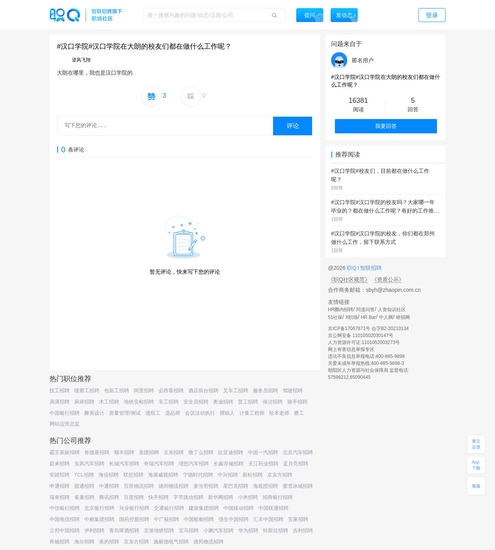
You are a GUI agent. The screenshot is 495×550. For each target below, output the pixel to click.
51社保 (335, 317)
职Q (352, 268)
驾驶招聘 (293, 390)
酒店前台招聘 (203, 390)
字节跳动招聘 (188, 497)
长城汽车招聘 (124, 464)
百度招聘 (134, 497)
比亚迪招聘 (230, 452)
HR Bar (368, 317)
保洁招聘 (273, 402)
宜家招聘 (298, 519)
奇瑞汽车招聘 (159, 464)
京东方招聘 (279, 475)
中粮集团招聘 (99, 519)
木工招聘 (109, 402)
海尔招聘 (84, 542)
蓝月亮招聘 (295, 464)
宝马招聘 (189, 530)
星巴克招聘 (235, 486)
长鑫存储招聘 (228, 464)
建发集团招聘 (204, 508)
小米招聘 (248, 497)
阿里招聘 (144, 390)
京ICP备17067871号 (349, 328)
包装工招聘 (116, 390)
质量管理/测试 (125, 413)
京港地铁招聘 (159, 530)
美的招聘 (109, 542)
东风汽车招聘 (89, 464)
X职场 (351, 317)
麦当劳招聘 (205, 486)
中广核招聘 (166, 519)
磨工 (299, 413)
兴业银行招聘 (134, 508)
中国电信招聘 (65, 519)
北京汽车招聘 (298, 452)
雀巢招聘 (84, 497)
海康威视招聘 (163, 475)
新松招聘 (252, 475)
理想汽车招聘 (194, 464)
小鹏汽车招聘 (218, 530)
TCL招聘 (84, 475)
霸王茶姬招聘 (65, 452)
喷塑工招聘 (86, 390)
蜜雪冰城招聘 (298, 486)
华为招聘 (248, 530)
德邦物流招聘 (174, 486)
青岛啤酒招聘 (124, 530)
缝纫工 (152, 413)
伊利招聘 (94, 530)
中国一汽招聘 (263, 452)
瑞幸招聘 (60, 497)
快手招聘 (158, 497)
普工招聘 (248, 402)
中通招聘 (109, 486)
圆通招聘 (84, 486)
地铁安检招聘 (139, 402)
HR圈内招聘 (340, 309)
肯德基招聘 (96, 452)
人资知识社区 (392, 309)
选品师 (172, 413)
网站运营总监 (65, 424)
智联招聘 (370, 268)
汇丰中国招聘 (268, 519)
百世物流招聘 (139, 486)
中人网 (386, 317)
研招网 (403, 317)
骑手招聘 (297, 402)
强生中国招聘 (233, 519)
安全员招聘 (195, 402)
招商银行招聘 (278, 497)
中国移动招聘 (239, 508)
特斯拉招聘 (275, 530)
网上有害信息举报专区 (351, 349)
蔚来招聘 (60, 464)
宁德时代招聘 (198, 475)
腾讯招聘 (109, 497)
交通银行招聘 (169, 508)
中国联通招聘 (273, 508)
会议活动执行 (200, 413)
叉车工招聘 (235, 390)
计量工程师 (252, 413)
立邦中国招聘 (65, 530)
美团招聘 (149, 452)
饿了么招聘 (200, 452)
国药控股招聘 (134, 519)
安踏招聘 (60, 475)
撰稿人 (227, 413)
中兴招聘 (228, 475)
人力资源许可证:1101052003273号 (364, 342)
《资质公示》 (388, 279)
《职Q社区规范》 (349, 279)
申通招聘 (60, 486)
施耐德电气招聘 (171, 542)
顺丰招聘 (124, 452)
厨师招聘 (84, 402)
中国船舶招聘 (199, 519)
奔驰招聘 (60, 542)
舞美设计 (94, 413)
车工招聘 (169, 402)
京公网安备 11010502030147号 (360, 335)
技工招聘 (60, 390)
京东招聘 (174, 452)
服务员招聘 (265, 390)
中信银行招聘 (65, 508)
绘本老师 (279, 413)
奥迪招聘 (223, 402)
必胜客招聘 (171, 390)
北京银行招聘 (99, 508)
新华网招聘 (220, 497)
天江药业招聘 (263, 464)
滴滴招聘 (60, 402)
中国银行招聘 (65, 413)
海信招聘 (109, 475)
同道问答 (365, 309)
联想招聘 (133, 475)
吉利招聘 (303, 530)
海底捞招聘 (265, 486)
